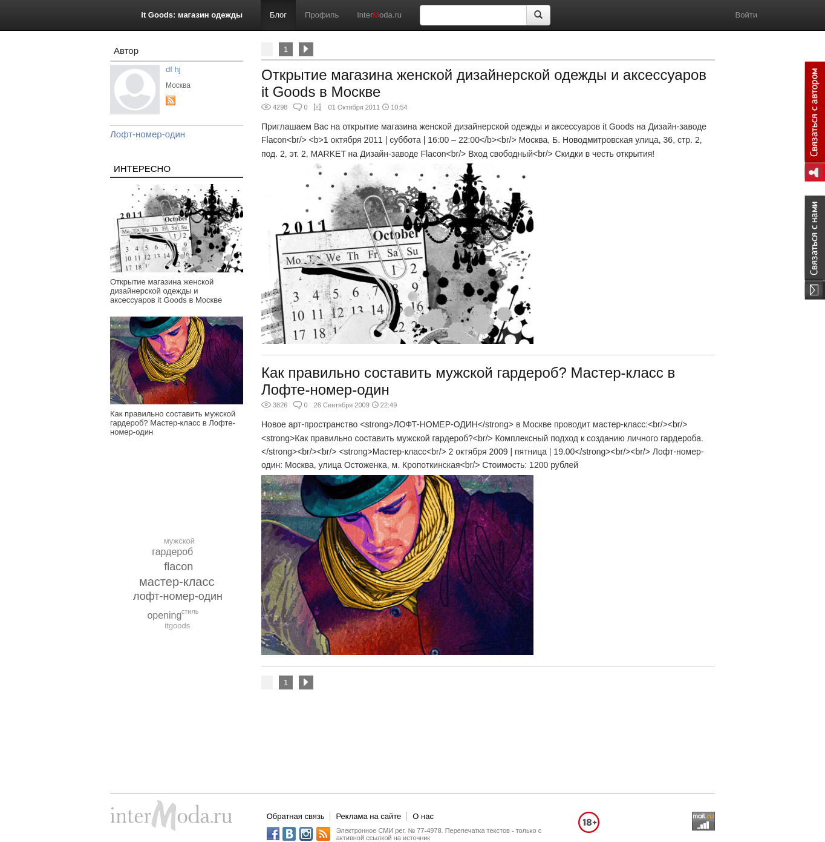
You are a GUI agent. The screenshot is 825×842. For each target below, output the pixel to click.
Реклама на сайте (368, 816)
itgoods (177, 625)
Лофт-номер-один (147, 134)
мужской (179, 540)
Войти (746, 14)
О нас (423, 816)
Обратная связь (296, 816)
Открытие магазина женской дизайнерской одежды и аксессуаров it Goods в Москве (166, 290)
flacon (178, 567)
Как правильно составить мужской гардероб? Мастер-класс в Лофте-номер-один (172, 422)
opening (164, 615)
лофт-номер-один (178, 596)
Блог (278, 14)
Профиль (322, 14)
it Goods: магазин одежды (192, 14)
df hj (173, 69)
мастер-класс (176, 581)
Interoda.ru (379, 14)
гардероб (172, 552)
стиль (190, 611)
